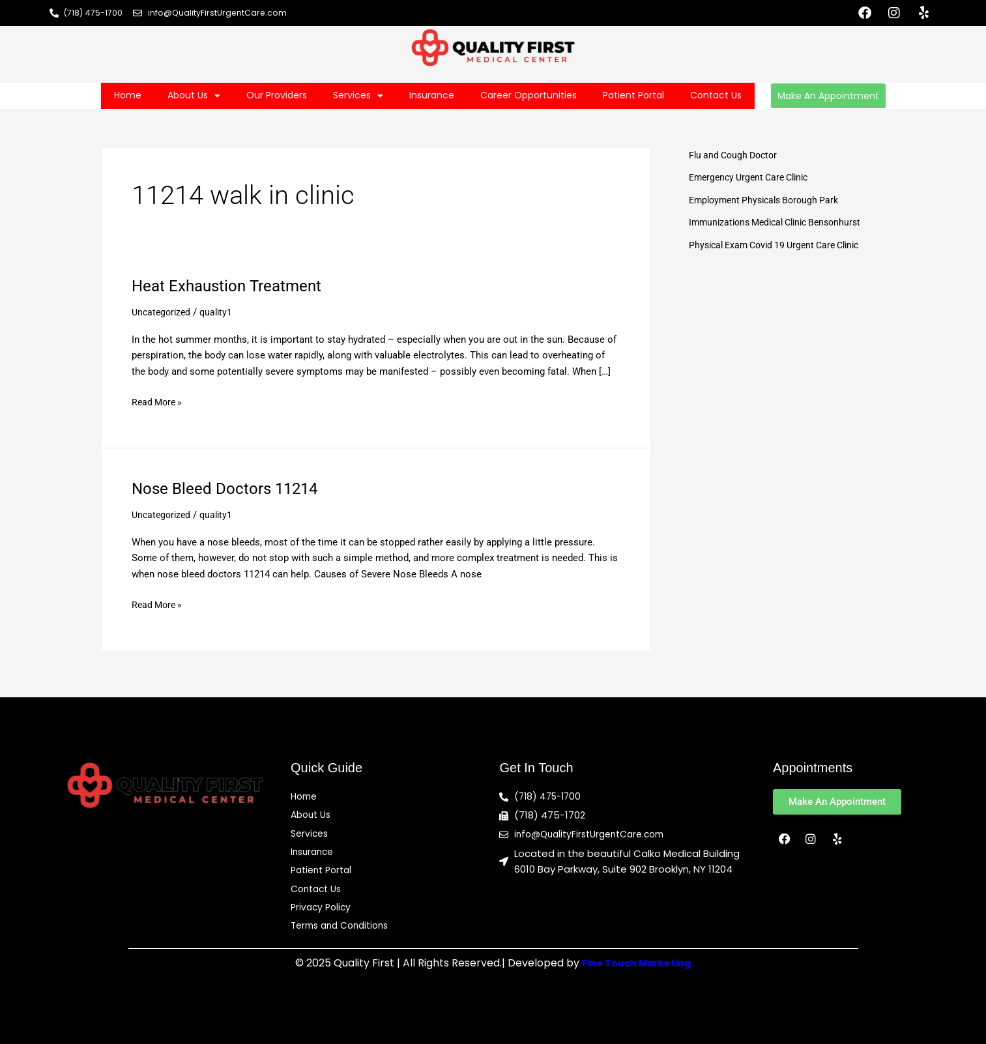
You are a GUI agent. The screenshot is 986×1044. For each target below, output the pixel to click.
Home (127, 95)
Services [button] (358, 96)
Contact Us (716, 95)
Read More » (159, 401)
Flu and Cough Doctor (736, 155)
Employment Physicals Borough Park (769, 200)
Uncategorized (163, 312)
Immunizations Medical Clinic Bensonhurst (782, 222)
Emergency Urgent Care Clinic (754, 177)
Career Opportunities (528, 95)
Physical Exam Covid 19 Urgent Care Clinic (781, 245)
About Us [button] (193, 96)
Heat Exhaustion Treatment (234, 285)
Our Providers (276, 95)
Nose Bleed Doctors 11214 (233, 488)
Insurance (431, 95)
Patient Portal (633, 95)
